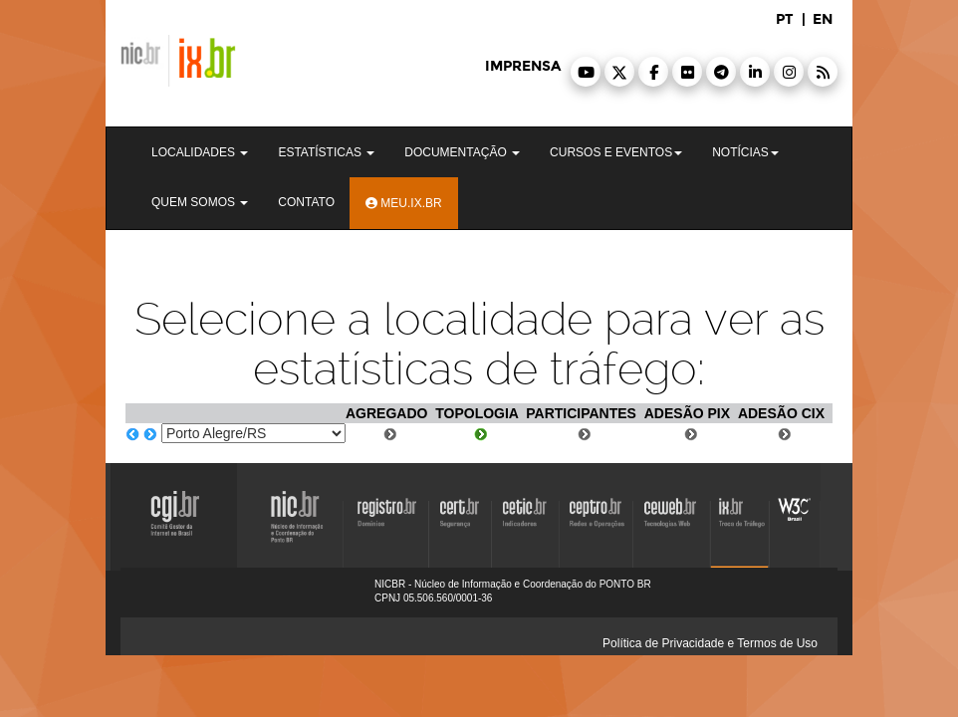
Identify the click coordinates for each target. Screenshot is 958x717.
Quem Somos (199, 202)
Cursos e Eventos (616, 152)
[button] (585, 72)
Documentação (462, 152)
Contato (306, 202)
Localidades (199, 152)
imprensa (523, 66)
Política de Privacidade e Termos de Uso (710, 643)
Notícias (745, 152)
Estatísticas (326, 152)
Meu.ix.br (403, 203)
